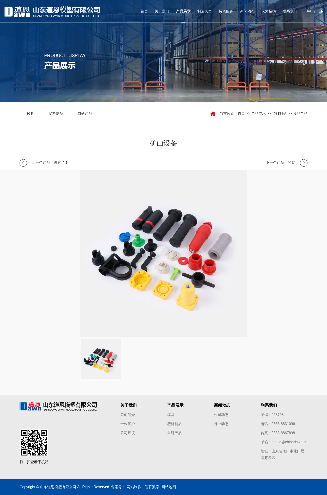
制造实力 (204, 11)
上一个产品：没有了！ (50, 162)
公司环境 (127, 433)
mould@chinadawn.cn (289, 442)
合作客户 (127, 424)
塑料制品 (279, 113)
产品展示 (183, 11)
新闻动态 (247, 11)
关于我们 (162, 11)
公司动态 (221, 415)
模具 (30, 113)
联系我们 (290, 11)
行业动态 (221, 424)
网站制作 (134, 487)
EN (321, 11)
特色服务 (226, 11)
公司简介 (127, 415)
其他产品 (300, 113)
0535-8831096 (283, 424)
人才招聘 (268, 11)
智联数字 (152, 487)
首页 (144, 11)
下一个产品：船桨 (280, 162)
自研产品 (85, 113)
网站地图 (167, 487)
